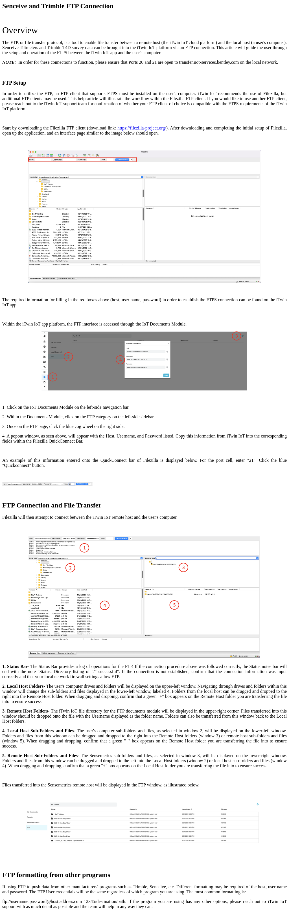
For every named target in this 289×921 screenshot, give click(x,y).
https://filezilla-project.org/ (141, 128)
